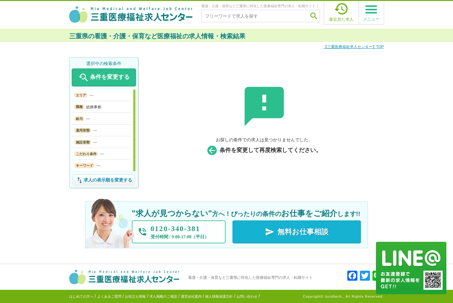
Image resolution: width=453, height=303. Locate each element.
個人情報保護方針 (219, 296)
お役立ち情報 (135, 296)
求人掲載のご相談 (163, 296)
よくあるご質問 (109, 296)
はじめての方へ (81, 296)
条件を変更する (103, 77)
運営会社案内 (191, 296)
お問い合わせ (247, 296)
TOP (353, 47)
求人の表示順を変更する (104, 180)
